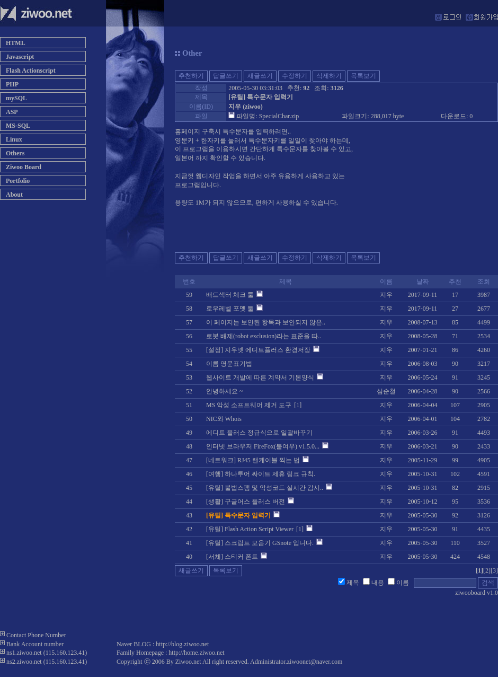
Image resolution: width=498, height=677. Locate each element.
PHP (12, 84)
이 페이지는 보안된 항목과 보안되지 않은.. (265, 322)
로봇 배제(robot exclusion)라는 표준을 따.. (263, 336)
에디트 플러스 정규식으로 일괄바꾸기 (259, 432)
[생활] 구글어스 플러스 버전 (245, 501)
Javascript (20, 56)
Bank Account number (35, 644)
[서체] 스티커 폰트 (232, 556)
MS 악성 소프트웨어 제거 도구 (248, 405)
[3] (494, 570)
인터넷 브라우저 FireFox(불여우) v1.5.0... (262, 446)
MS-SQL (18, 125)
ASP (12, 112)
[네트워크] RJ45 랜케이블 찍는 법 (253, 460)
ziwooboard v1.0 (476, 592)
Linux (14, 139)
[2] (487, 570)
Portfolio (18, 180)
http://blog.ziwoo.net (182, 644)
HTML (15, 43)
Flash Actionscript (31, 70)
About (14, 194)
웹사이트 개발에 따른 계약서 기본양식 (260, 377)
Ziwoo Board (23, 167)
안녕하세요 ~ (224, 391)
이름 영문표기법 (229, 363)
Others (15, 153)
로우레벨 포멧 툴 (230, 308)
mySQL (16, 98)
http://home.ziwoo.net (196, 652)
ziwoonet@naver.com (315, 661)
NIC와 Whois (224, 419)
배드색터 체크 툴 (230, 294)
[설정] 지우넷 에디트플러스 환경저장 (258, 350)
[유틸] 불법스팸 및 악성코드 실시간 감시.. (264, 487)
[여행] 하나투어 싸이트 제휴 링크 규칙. (260, 474)
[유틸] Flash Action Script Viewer (250, 529)
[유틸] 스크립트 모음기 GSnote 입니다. (260, 543)
